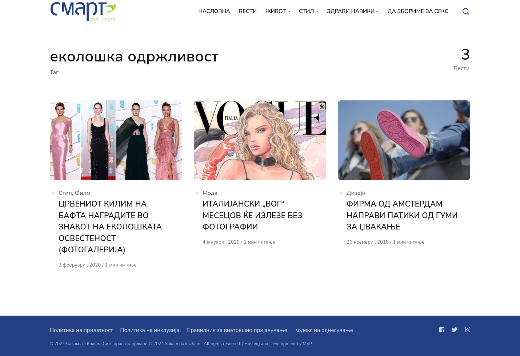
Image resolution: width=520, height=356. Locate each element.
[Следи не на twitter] (454, 330)
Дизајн (356, 193)
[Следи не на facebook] (443, 330)
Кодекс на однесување (323, 330)
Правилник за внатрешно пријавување (237, 330)
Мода (210, 193)
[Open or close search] (466, 11)
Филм (83, 193)
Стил (65, 193)
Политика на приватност (81, 330)
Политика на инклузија (149, 330)
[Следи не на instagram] (466, 330)
